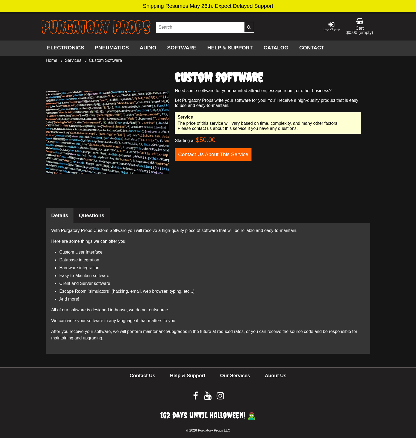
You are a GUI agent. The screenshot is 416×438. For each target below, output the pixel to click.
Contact (311, 47)
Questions (91, 215)
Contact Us (142, 375)
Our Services (235, 375)
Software (182, 47)
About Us (275, 375)
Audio (148, 47)
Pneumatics (112, 47)
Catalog (276, 47)
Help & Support (230, 47)
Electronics (65, 47)
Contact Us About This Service (213, 154)
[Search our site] (200, 27)
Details (59, 215)
